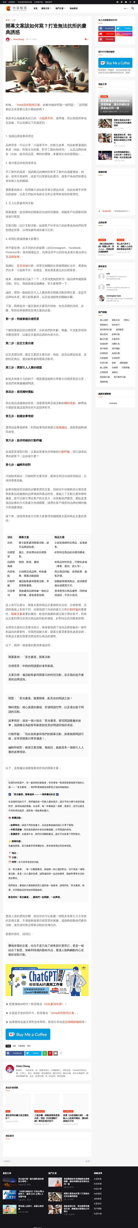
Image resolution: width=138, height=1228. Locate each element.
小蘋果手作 (46, 118)
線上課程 (104, 367)
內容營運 (98, 1184)
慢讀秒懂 (106, 211)
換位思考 (104, 334)
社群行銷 (104, 363)
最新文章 (45, 8)
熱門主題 (59, 8)
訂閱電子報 (38, 2)
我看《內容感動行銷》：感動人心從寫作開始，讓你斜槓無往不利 (75, 1118)
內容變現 (98, 1194)
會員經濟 (104, 344)
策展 (114, 363)
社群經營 (116, 358)
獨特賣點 (69, 403)
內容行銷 (98, 1189)
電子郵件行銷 (120, 377)
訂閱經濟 (104, 372)
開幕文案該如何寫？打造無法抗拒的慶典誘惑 (122, 123)
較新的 (7, 1161)
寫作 (29, 1046)
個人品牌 (104, 320)
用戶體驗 (116, 348)
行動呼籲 (64, 451)
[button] (126, 8)
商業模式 (104, 325)
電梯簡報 (104, 382)
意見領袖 (22, 265)
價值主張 (116, 320)
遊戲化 (115, 372)
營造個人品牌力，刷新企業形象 (31, 1207)
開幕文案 (16, 614)
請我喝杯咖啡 (73, 1022)
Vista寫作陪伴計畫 (25, 2)
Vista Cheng (23, 1066)
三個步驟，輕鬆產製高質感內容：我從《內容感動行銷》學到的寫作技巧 (47, 1118)
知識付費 (116, 353)
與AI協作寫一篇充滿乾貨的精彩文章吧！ (31, 1180)
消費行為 (116, 344)
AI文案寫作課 (53, 1004)
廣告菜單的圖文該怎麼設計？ (17, 1116)
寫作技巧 (116, 325)
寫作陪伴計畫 (106, 329)
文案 (14, 20)
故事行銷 (116, 334)
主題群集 (98, 1179)
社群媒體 (104, 358)
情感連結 (61, 427)
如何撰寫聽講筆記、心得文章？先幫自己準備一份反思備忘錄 (122, 154)
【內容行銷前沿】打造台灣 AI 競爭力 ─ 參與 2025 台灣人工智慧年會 (31, 1194)
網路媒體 (124, 363)
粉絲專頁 (74, 8)
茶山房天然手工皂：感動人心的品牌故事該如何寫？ (124, 246)
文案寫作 (116, 339)
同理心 (127, 320)
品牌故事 (14, 256)
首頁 (4, 2)
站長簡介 (12, 2)
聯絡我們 (48, 2)
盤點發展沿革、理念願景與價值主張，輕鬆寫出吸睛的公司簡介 (122, 139)
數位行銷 (104, 339)
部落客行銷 (105, 377)
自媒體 (115, 367)
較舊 (88, 1161)
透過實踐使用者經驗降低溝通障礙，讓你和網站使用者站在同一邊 (76, 1181)
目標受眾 (104, 353)
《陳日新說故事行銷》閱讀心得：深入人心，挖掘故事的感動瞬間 (106, 248)
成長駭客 (120, 329)
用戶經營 (104, 348)
